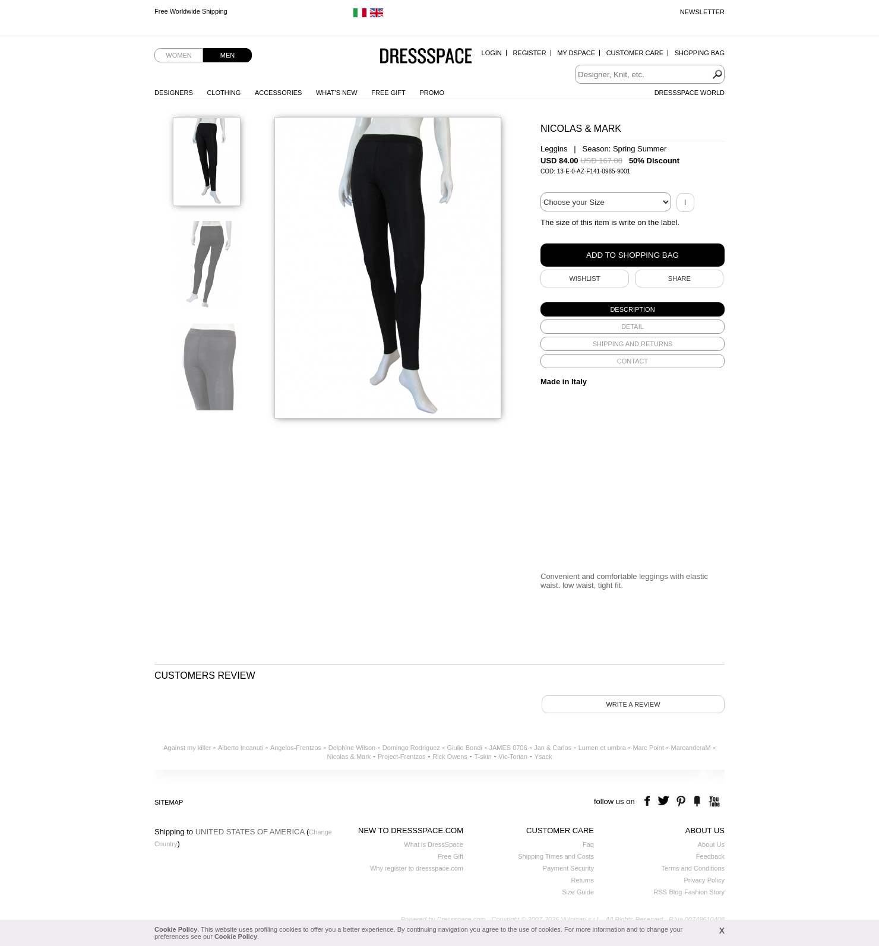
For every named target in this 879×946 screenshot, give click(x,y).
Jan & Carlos (552, 747)
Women (178, 55)
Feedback (710, 856)
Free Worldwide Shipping (190, 11)
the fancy (697, 801)
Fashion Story (704, 892)
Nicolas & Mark (349, 756)
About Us (711, 844)
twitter (665, 801)
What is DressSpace (433, 844)
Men (227, 55)
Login (492, 52)
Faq (588, 844)
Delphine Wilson (351, 747)
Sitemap (168, 802)
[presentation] (632, 309)
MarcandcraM (691, 747)
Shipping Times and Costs (556, 856)
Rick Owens (449, 756)
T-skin (482, 756)
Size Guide (578, 892)
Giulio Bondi (464, 747)
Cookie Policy (175, 929)
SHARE (679, 278)
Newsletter (702, 11)
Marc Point (648, 747)
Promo (431, 92)
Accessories (278, 92)
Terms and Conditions (693, 868)
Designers (173, 92)
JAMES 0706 (508, 747)
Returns (582, 880)
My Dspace (576, 52)
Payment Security (568, 868)
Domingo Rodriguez (411, 747)
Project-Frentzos (402, 756)
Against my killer (187, 747)
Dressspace (426, 56)
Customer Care (634, 52)
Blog (675, 892)
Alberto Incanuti (240, 747)
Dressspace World (689, 92)
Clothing (224, 92)
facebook (649, 801)
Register (529, 52)
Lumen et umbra (602, 747)
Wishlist (584, 278)
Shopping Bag (700, 52)
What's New (337, 92)
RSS (660, 892)
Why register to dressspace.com (416, 868)
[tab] (632, 309)
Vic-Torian (512, 756)
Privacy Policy (704, 880)
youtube (713, 801)
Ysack (543, 756)
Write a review (633, 704)
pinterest (681, 801)
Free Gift (388, 92)
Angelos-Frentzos (295, 747)
